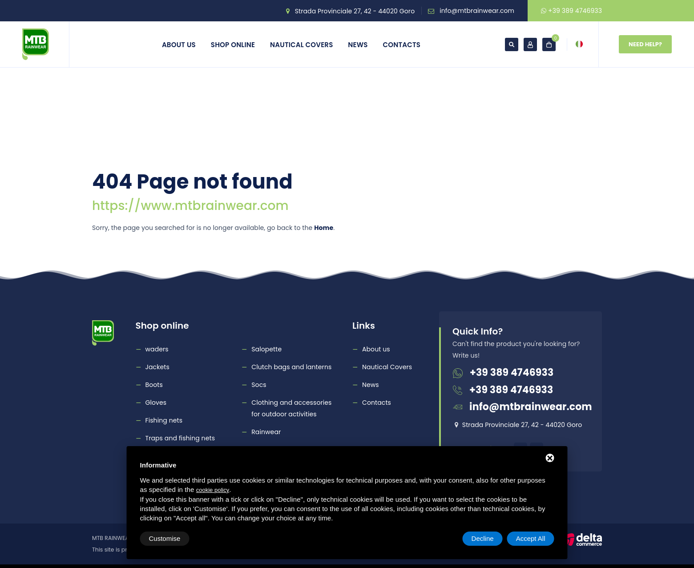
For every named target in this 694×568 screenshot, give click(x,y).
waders (157, 349)
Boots (154, 384)
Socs (258, 384)
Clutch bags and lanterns (291, 367)
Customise (165, 538)
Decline (483, 538)
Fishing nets (164, 420)
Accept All (530, 538)
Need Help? (645, 44)
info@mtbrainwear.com (477, 10)
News (357, 44)
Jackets (157, 367)
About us (179, 44)
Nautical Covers (301, 44)
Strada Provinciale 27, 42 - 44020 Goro (355, 11)
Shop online (233, 44)
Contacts (402, 44)
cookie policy (212, 490)
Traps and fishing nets (180, 438)
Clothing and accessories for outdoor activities (291, 408)
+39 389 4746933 (571, 10)
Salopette (266, 349)
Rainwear (266, 431)
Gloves (156, 402)
